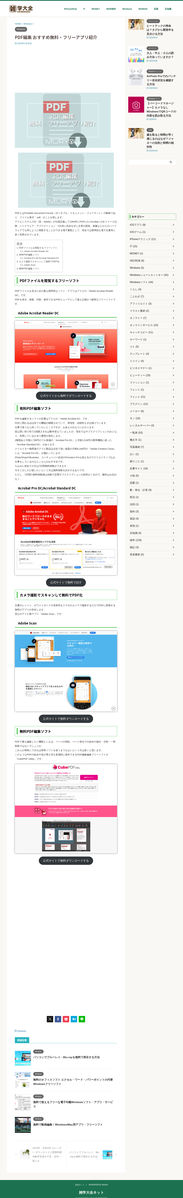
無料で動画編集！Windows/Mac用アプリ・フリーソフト (66, 1124)
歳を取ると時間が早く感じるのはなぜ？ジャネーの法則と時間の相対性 (161, 122)
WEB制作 (111, 9)
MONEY (96, 9)
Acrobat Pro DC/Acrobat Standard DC (41, 258)
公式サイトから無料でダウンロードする (66, 395)
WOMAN (142, 9)
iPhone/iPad (70, 9)
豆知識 (168, 9)
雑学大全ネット (91, 1188)
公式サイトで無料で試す (66, 582)
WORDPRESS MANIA (98, 1181)
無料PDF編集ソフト (29, 268)
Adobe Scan (29, 265)
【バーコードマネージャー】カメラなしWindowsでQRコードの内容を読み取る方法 (161, 96)
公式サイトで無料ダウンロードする (66, 718)
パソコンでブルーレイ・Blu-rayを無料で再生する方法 (64, 1056)
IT (84, 9)
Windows (127, 9)
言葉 (156, 9)
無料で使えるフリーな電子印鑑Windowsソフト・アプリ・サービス (72, 1101)
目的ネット (80, 1181)
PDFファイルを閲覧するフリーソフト (38, 248)
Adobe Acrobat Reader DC (36, 251)
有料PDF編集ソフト (29, 254)
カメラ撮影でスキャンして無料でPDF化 (39, 261)
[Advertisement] (66, 69)
